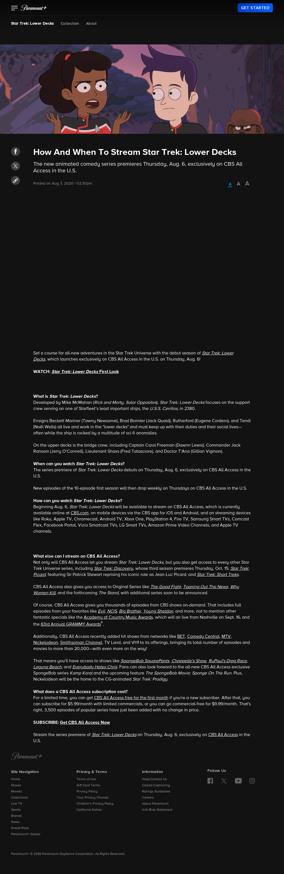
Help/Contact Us (154, 779)
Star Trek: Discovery (113, 568)
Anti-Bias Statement (157, 810)
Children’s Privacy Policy (95, 803)
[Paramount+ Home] (26, 756)
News (15, 822)
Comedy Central (203, 636)
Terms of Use (86, 779)
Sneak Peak (20, 828)
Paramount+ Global (25, 834)
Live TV (16, 803)
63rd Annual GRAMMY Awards (71, 624)
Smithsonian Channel (81, 643)
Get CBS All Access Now (85, 722)
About (91, 24)
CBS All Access (223, 735)
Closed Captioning (156, 785)
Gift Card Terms (88, 785)
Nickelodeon (45, 643)
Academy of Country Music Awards (118, 617)
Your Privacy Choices (93, 797)
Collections (19, 797)
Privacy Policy (87, 791)
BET (181, 636)
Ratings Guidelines (156, 791)
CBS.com (79, 513)
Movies (16, 791)
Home (15, 779)
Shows (16, 785)
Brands (16, 816)
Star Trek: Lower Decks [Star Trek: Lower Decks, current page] (32, 24)
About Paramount (155, 803)
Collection (70, 24)
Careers (148, 797)
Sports (16, 810)
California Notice (89, 810)
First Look (85, 371)
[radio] (230, 184)
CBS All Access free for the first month (131, 698)
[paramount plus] (34, 8)
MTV (226, 636)
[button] (14, 8)
